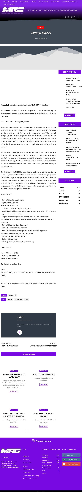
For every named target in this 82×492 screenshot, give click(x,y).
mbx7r (10, 299)
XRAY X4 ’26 (69, 103)
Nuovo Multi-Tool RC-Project (43, 412)
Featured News (13, 370)
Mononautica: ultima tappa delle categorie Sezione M (73, 97)
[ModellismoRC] (13, 10)
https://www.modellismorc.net (24, 320)
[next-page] (30, 428)
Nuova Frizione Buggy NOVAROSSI (43, 346)
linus (20, 317)
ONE (26, 299)
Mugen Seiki (12, 295)
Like (78, 453)
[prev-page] (26, 428)
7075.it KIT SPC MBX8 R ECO (44, 374)
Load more (69, 111)
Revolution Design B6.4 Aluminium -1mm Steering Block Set (73, 140)
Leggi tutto (13, 390)
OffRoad (40, 27)
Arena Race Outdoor (9, 346)
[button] (79, 17)
